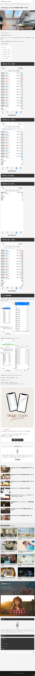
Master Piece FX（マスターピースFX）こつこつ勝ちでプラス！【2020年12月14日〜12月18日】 (22, 496)
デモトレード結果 (4, 646)
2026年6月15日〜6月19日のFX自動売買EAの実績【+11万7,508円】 (8, 538)
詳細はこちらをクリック (17, 439)
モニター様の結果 (5, 58)
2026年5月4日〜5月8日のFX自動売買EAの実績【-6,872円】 (8, 578)
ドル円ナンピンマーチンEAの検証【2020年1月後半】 (20, 488)
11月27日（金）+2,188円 (6, 56)
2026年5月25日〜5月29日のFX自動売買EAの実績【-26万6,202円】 (25, 552)
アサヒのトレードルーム (6, 1)
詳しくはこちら (17, 592)
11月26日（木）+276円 (6, 54)
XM (2, 641)
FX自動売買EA (3, 9)
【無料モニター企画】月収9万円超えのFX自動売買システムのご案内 (12, 383)
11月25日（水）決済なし (6, 53)
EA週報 (8, 9)
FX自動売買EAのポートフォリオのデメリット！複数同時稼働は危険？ (22, 502)
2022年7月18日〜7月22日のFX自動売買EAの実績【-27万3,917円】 (22, 482)
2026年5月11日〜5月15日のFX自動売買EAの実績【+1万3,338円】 (26, 565)
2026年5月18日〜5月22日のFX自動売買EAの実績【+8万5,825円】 (9, 565)
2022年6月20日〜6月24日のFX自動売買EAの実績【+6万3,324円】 (22, 475)
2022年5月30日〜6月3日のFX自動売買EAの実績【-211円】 (22, 515)
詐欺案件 (3, 648)
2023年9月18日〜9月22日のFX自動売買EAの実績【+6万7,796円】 (22, 468)
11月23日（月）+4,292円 (6, 49)
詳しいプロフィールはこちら (25, 457)
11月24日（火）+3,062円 (6, 51)
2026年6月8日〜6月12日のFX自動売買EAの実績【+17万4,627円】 (26, 538)
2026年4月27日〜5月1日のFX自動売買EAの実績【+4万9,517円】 (26, 578)
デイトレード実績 (4, 643)
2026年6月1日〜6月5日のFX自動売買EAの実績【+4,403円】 (8, 552)
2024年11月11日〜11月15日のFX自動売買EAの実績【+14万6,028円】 (22, 509)
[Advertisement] (17, 662)
